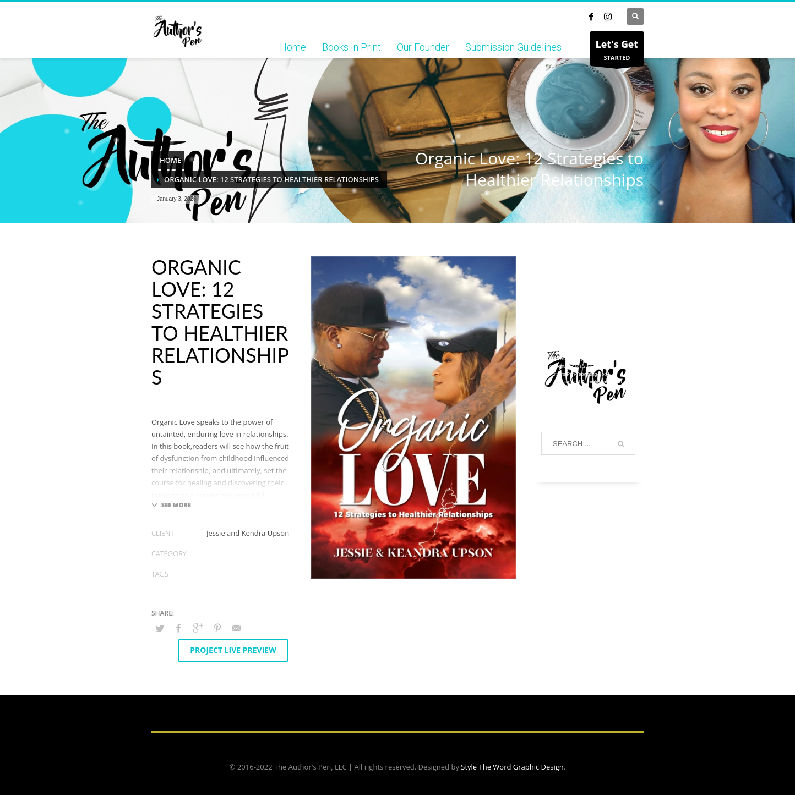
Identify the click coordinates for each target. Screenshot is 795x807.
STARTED (617, 51)
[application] (588, 293)
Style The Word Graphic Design (512, 767)
